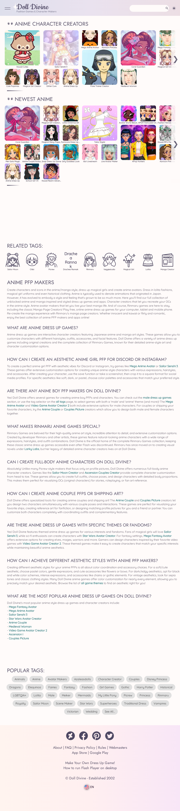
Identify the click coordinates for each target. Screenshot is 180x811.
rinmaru (163, 695)
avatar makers (57, 679)
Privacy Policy (85, 747)
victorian (72, 711)
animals (20, 679)
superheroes (108, 703)
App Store (79, 752)
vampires (160, 703)
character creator (110, 679)
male (51, 695)
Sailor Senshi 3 (168, 366)
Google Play (99, 752)
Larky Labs (31, 449)
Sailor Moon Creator (65, 472)
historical (166, 687)
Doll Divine (33, 7)
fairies (52, 687)
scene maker (64, 703)
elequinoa (34, 687)
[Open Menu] (7, 9)
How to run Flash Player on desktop (90, 768)
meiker (66, 695)
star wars (86, 703)
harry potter (145, 687)
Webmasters (118, 747)
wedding (91, 711)
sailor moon (41, 703)
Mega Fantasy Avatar (158, 536)
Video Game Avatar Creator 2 (50, 405)
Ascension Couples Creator (102, 472)
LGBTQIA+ (19, 695)
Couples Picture (74, 409)
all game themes (92, 583)
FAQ (68, 747)
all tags (61, 401)
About (57, 747)
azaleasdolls (82, 679)
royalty (20, 703)
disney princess (157, 679)
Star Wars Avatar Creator (99, 536)
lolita (37, 695)
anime (36, 679)
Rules (102, 747)
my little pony (107, 695)
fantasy (69, 687)
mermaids (84, 695)
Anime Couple (51, 409)
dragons (15, 687)
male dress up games (157, 397)
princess (145, 695)
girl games (107, 687)
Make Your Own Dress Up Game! (90, 762)
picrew (128, 695)
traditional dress (135, 703)
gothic (125, 687)
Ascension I (16, 634)
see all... (110, 711)
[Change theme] (174, 8)
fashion (87, 687)
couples (134, 679)
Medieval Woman (20, 626)
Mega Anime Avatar (142, 366)
